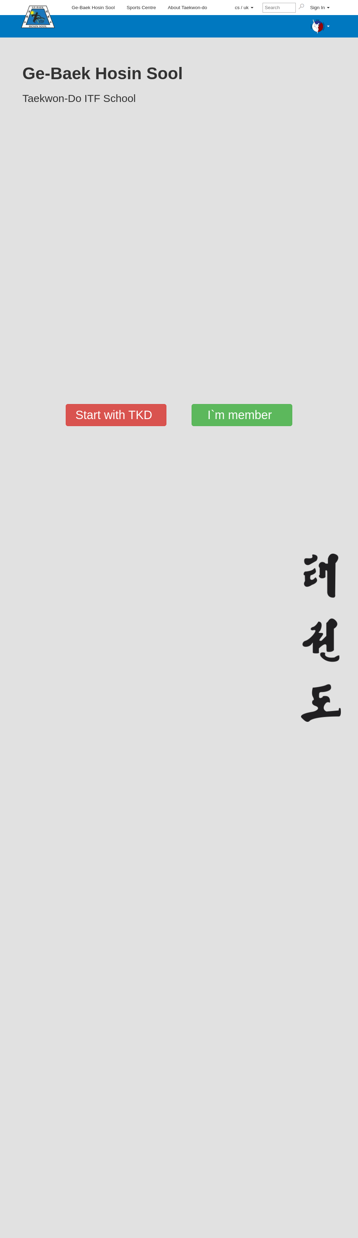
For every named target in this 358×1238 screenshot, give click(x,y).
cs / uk (244, 7)
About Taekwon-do (187, 7)
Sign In (320, 7)
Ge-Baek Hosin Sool (93, 7)
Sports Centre (141, 7)
